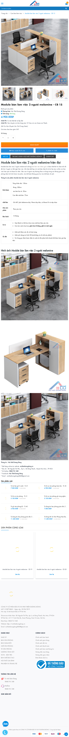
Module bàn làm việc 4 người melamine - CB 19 (17, 569)
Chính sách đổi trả (41, 643)
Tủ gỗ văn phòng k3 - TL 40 (19, 506)
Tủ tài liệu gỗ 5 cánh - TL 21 (19, 486)
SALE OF (4, 637)
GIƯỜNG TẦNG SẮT (7, 652)
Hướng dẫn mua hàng (42, 652)
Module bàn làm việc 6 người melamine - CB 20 (51, 569)
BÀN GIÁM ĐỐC (6, 643)
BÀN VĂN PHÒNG (7, 640)
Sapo (59, 729)
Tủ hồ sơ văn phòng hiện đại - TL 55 (55, 486)
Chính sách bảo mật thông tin (45, 649)
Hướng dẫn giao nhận (42, 655)
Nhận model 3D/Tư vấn (17, 150)
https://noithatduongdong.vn (16, 624)
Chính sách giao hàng (42, 640)
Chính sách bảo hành (42, 637)
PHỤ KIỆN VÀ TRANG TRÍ (9, 663)
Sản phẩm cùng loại (12, 527)
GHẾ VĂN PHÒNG (7, 646)
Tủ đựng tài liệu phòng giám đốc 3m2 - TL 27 (25, 517)
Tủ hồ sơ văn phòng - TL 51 (19, 496)
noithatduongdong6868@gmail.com (16, 627)
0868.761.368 (9, 681)
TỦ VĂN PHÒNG (6, 649)
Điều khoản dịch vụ (41, 658)
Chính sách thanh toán (42, 646)
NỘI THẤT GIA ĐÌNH (7, 661)
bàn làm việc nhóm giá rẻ (40, 166)
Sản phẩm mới (6, 481)
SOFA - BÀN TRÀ (6, 655)
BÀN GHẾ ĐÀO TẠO (7, 658)
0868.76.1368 (51, 150)
